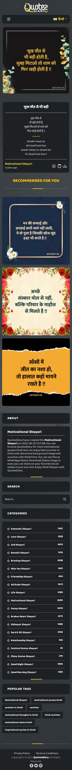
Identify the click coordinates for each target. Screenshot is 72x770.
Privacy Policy (22, 753)
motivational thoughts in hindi (21, 715)
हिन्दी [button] (59, 19)
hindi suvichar (52, 715)
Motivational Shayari (18, 164)
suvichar (34, 707)
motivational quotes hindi (48, 700)
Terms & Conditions (47, 753)
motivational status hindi (18, 722)
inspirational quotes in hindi (20, 730)
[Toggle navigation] (8, 19)
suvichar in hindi (14, 707)
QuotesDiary (41, 757)
